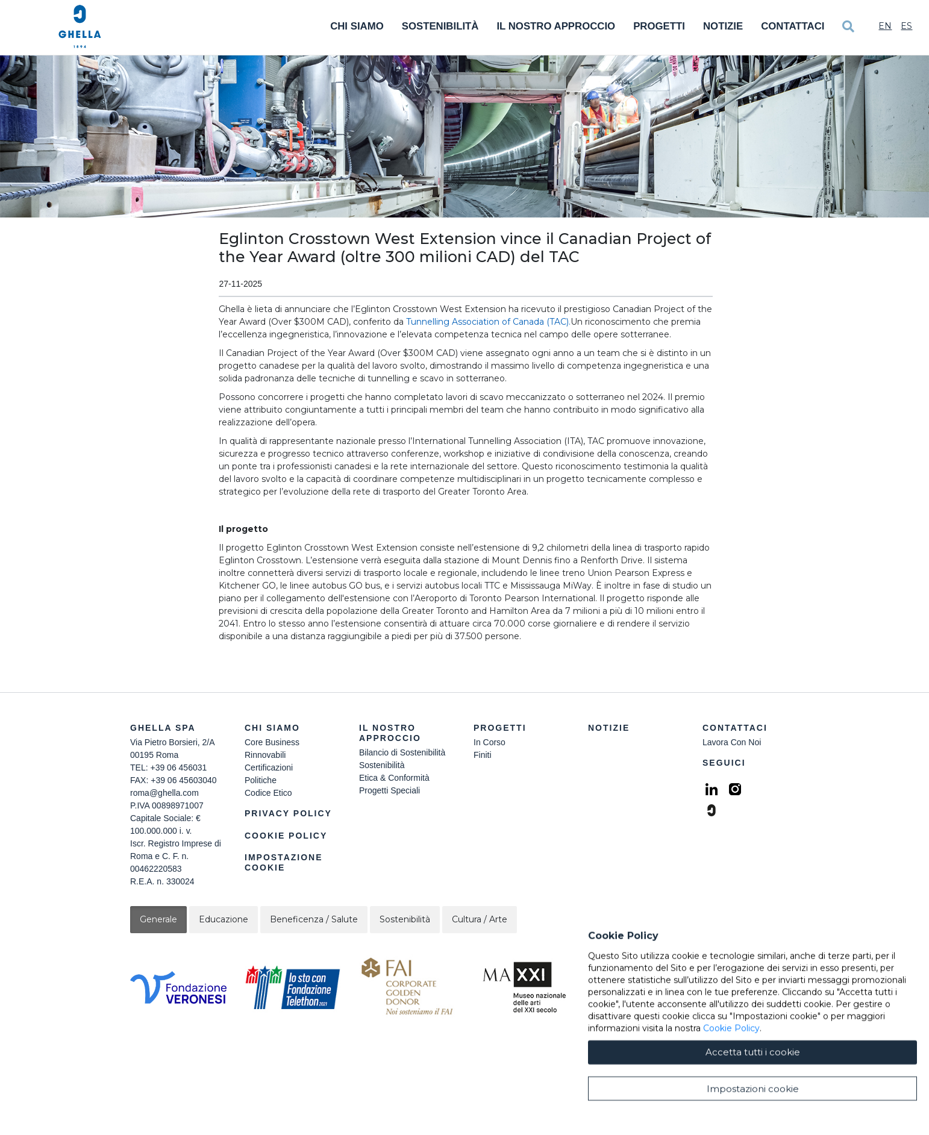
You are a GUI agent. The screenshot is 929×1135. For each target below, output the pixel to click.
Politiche (261, 780)
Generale (158, 919)
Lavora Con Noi (731, 742)
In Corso (489, 742)
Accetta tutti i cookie (752, 1106)
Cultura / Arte (479, 919)
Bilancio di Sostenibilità (402, 752)
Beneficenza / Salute (314, 919)
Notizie (723, 26)
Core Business (272, 742)
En (885, 25)
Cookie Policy (286, 835)
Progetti (659, 26)
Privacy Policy (288, 813)
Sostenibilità (440, 26)
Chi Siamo (357, 26)
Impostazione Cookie (284, 862)
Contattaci (792, 26)
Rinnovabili (265, 755)
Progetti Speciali (389, 790)
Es (906, 25)
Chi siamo (272, 728)
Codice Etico (268, 793)
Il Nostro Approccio (555, 26)
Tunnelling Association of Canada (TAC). (488, 321)
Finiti (483, 755)
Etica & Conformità (394, 778)
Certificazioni (269, 767)
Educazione (223, 919)
